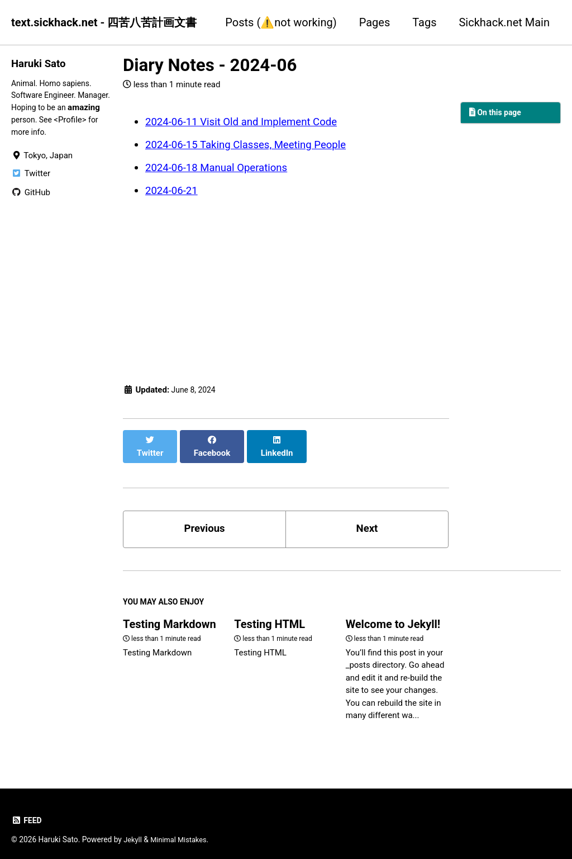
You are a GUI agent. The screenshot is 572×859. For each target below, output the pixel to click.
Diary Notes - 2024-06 (210, 65)
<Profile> (27, 135)
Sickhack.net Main (504, 22)
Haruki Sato (40, 63)
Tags (424, 22)
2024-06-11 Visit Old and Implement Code (248, 121)
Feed (27, 812)
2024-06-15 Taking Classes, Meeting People (253, 143)
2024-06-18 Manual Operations (221, 166)
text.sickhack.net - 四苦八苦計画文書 (104, 22)
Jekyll (133, 831)
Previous (205, 516)
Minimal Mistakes (182, 831)
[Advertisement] (286, 286)
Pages (374, 22)
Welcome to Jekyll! (393, 615)
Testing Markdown (169, 615)
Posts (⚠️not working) (280, 22)
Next (367, 516)
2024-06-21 (173, 188)
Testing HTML (269, 615)
